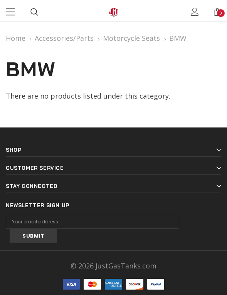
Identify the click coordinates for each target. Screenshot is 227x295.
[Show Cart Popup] (217, 12)
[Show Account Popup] (195, 12)
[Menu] (10, 12)
